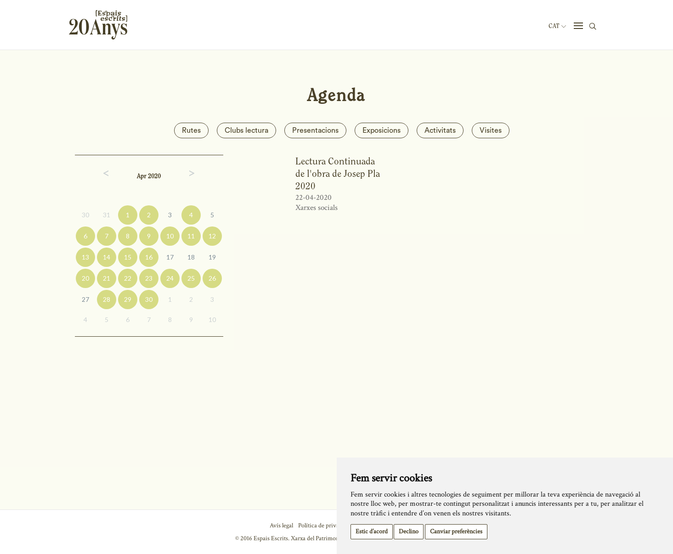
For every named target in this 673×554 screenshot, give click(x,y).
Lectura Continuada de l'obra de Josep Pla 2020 (337, 173)
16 (149, 257)
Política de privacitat (324, 525)
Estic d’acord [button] (372, 531)
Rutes (191, 130)
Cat (557, 26)
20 (85, 278)
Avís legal (281, 525)
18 (191, 257)
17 (170, 257)
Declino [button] (409, 531)
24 (170, 278)
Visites (491, 130)
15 (127, 257)
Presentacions (315, 130)
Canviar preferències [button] (456, 531)
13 (85, 257)
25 (191, 278)
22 (127, 278)
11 (191, 236)
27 (85, 299)
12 (212, 236)
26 (212, 278)
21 (106, 278)
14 (106, 257)
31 (106, 215)
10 (170, 236)
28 (106, 299)
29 (127, 299)
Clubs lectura (246, 130)
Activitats (440, 130)
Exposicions (381, 130)
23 (149, 278)
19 (212, 257)
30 (85, 215)
